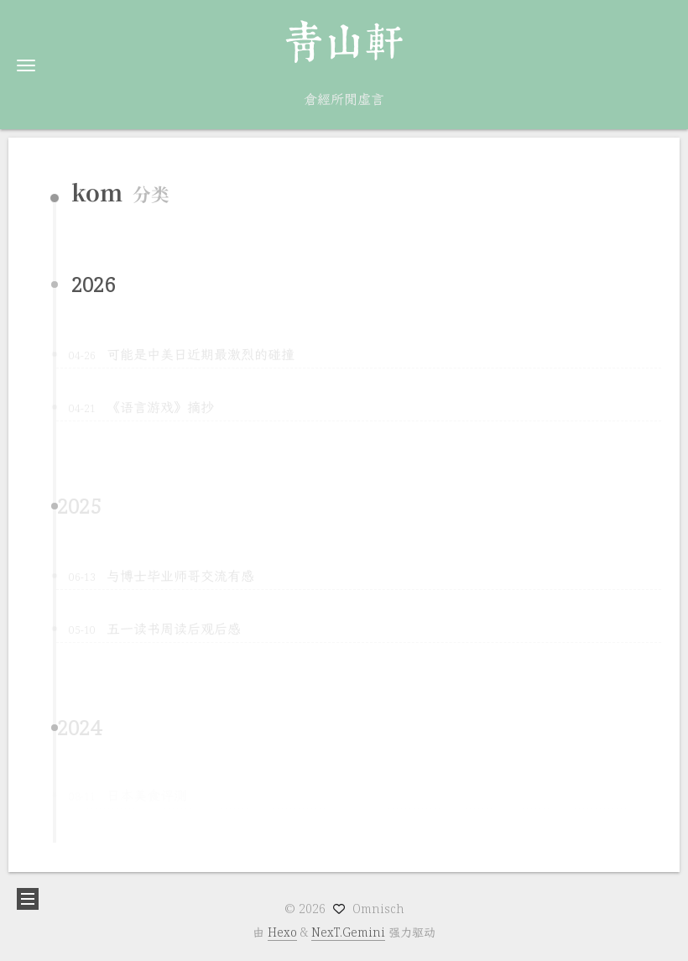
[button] (26, 65)
